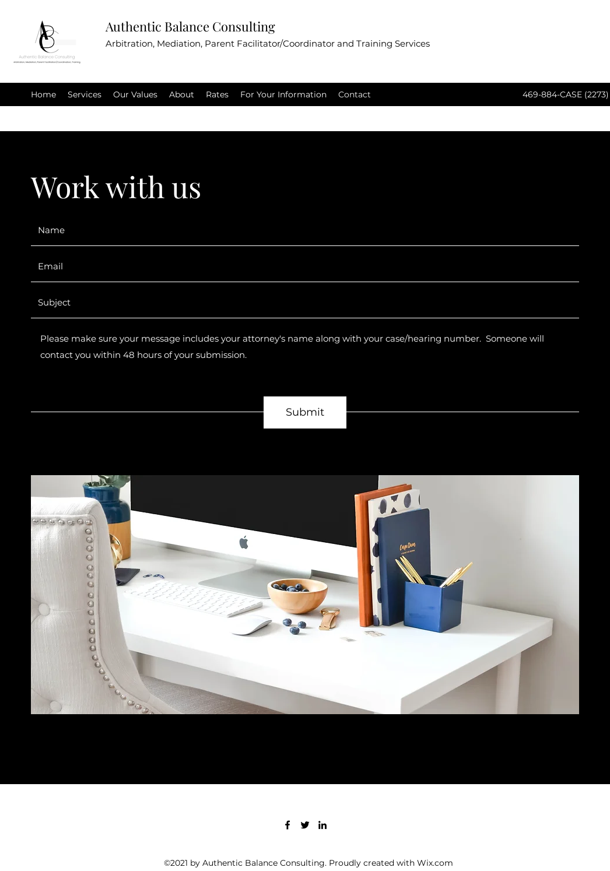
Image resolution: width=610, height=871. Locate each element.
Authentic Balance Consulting (190, 26)
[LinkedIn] (322, 825)
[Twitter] (305, 825)
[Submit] (305, 412)
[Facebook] (287, 825)
